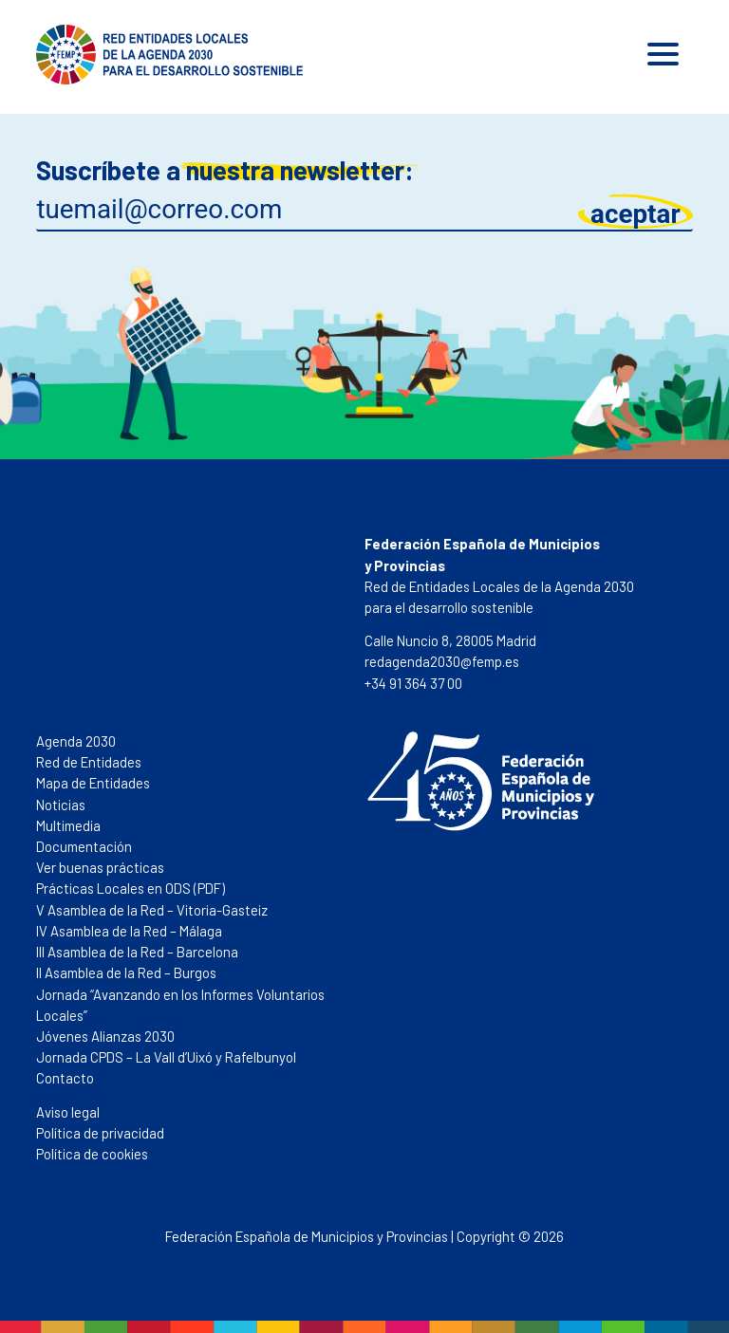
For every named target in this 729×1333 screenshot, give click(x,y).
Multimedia (68, 825)
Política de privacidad (100, 1132)
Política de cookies (92, 1153)
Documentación (84, 846)
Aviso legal (68, 1111)
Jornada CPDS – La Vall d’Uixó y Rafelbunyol (166, 1056)
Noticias (60, 804)
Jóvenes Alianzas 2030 (105, 1036)
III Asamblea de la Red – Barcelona (137, 951)
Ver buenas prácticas (100, 867)
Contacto (65, 1077)
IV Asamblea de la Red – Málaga (129, 930)
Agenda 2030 (76, 741)
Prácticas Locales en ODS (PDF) (130, 888)
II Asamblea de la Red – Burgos (126, 972)
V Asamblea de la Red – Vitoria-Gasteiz (152, 909)
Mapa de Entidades (93, 782)
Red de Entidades (88, 761)
